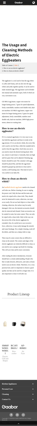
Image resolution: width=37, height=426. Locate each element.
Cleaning (5, 394)
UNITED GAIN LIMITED (16, 418)
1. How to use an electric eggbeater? (13, 68)
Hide (16, 65)
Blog (19, 7)
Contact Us (6, 399)
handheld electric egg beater (13, 187)
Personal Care (7, 389)
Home (3, 7)
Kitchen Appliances (9, 384)
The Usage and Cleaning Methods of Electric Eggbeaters (17, 11)
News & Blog (11, 7)
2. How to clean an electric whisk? (13, 71)
